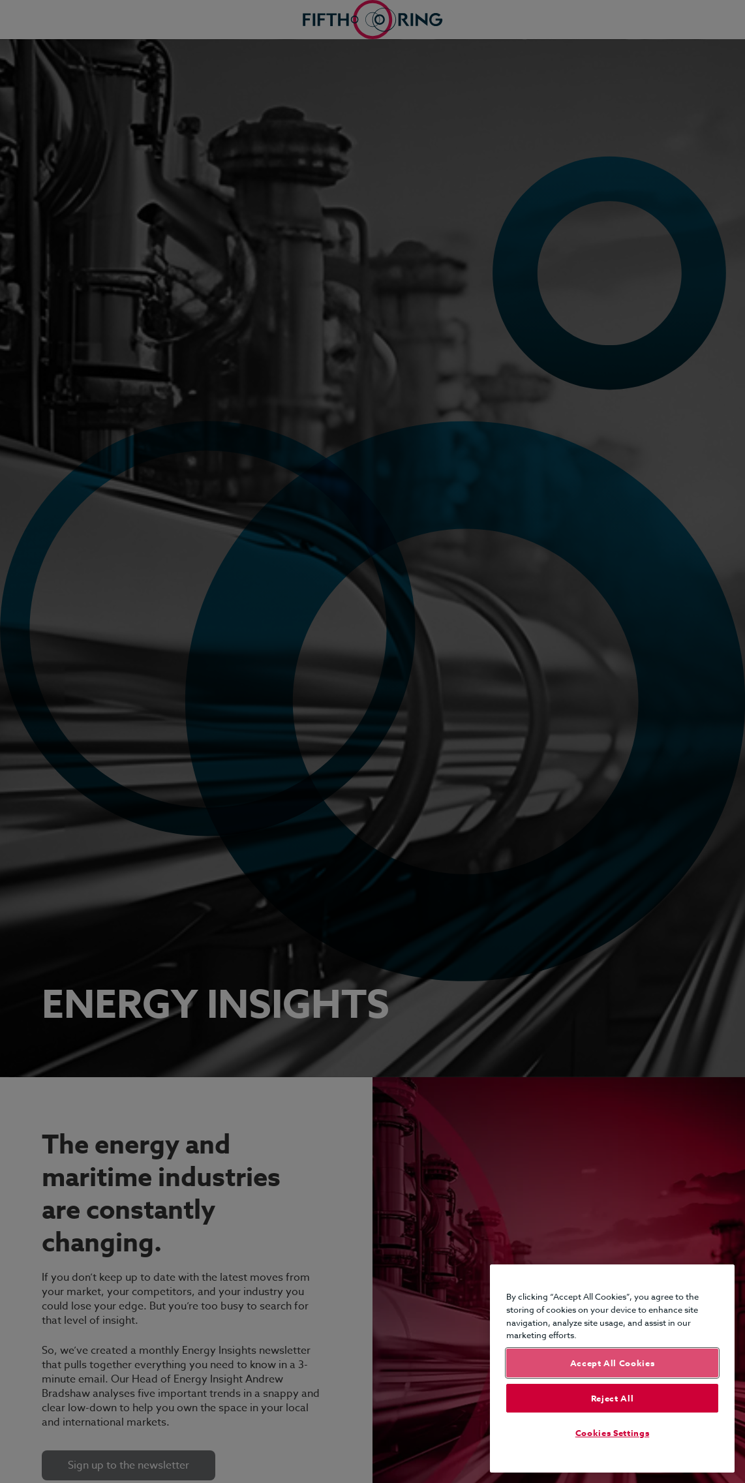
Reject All (612, 1398)
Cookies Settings (612, 1433)
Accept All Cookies (612, 1363)
